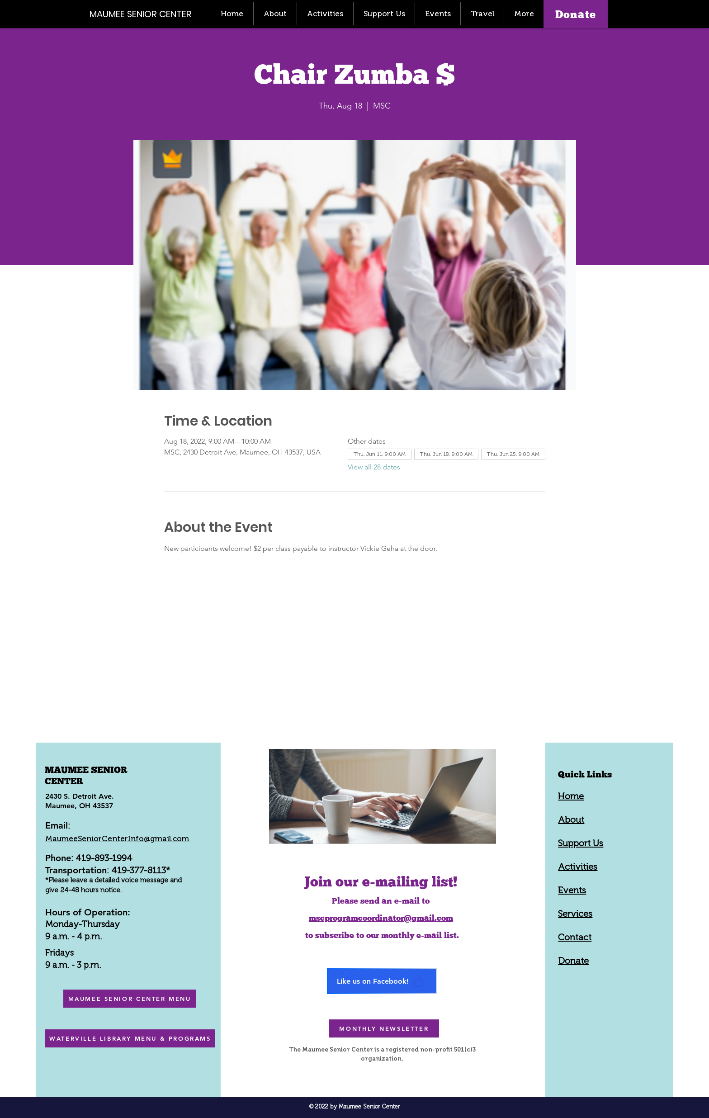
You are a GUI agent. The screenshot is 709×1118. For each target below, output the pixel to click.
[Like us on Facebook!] (382, 981)
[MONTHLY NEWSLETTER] (384, 1028)
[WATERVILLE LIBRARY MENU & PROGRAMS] (130, 1038)
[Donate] (576, 14)
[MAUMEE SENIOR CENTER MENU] (129, 999)
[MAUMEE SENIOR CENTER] (146, 13)
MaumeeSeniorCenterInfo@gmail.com (117, 838)
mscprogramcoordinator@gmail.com (381, 918)
